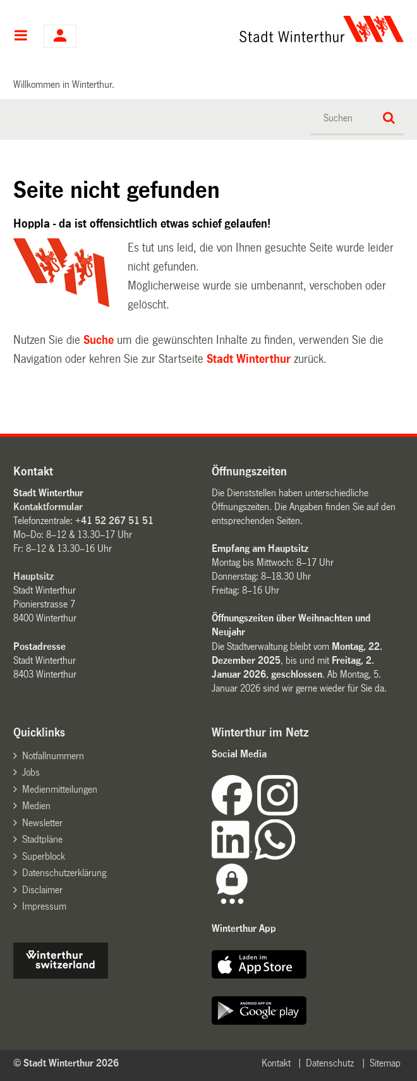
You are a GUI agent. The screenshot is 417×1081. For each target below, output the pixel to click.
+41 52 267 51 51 (114, 520)
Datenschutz (330, 1063)
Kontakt (276, 1063)
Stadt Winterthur (249, 359)
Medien (36, 805)
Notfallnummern (53, 755)
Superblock (43, 856)
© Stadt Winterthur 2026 (66, 1063)
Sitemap (385, 1063)
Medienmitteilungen (59, 789)
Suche (98, 340)
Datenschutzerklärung (64, 872)
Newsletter (42, 822)
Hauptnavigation (20, 37)
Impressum (44, 906)
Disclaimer (42, 889)
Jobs (31, 772)
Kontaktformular (48, 506)
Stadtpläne (42, 839)
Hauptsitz (33, 576)
